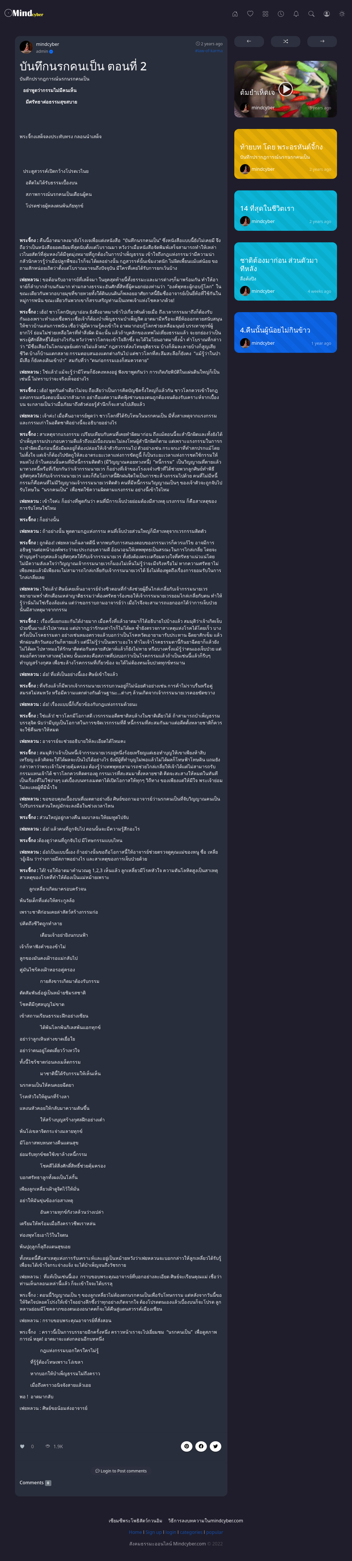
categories (191, 1532)
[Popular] (250, 13)
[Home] (235, 13)
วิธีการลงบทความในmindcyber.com (205, 1520)
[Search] (311, 13)
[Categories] (265, 13)
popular (214, 1532)
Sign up (154, 1532)
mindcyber (47, 44)
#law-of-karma (209, 50)
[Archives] (281, 13)
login (171, 1532)
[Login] (326, 13)
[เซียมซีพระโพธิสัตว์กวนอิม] (296, 13)
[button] (201, 1446)
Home (135, 1532)
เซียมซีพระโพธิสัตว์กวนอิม (135, 1520)
